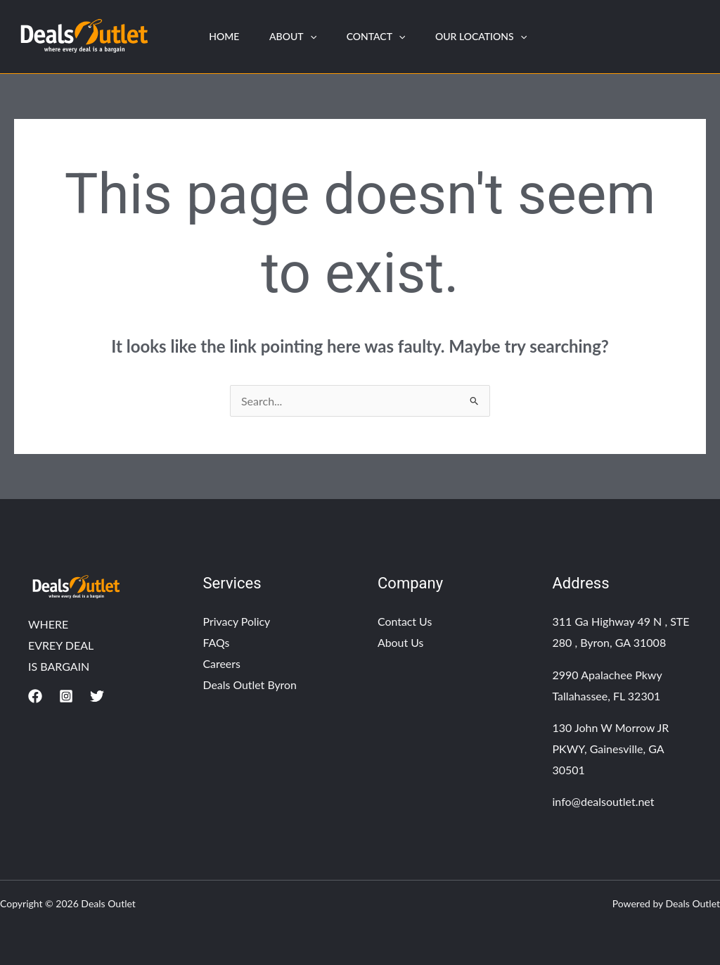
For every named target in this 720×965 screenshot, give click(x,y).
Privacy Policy (237, 621)
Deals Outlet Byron (250, 684)
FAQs (216, 642)
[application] (315, 36)
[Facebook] (35, 696)
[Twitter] (97, 696)
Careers (222, 663)
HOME (226, 36)
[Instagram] (66, 696)
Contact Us (405, 621)
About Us (401, 642)
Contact (385, 36)
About (298, 36)
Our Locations (494, 36)
